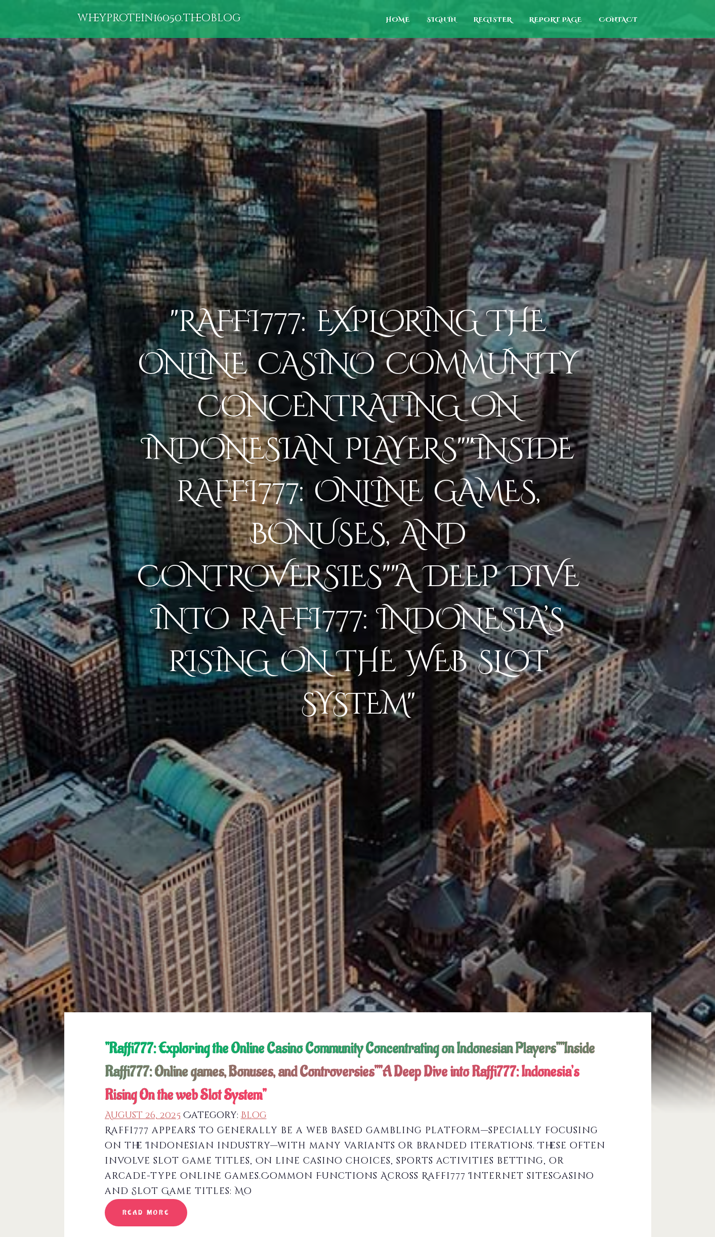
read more (146, 1212)
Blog (254, 1115)
